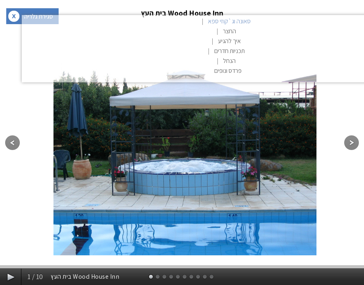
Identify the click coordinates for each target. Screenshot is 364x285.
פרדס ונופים (228, 70)
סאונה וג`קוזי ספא (229, 21)
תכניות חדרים (229, 51)
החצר (229, 31)
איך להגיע (229, 41)
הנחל (229, 61)
